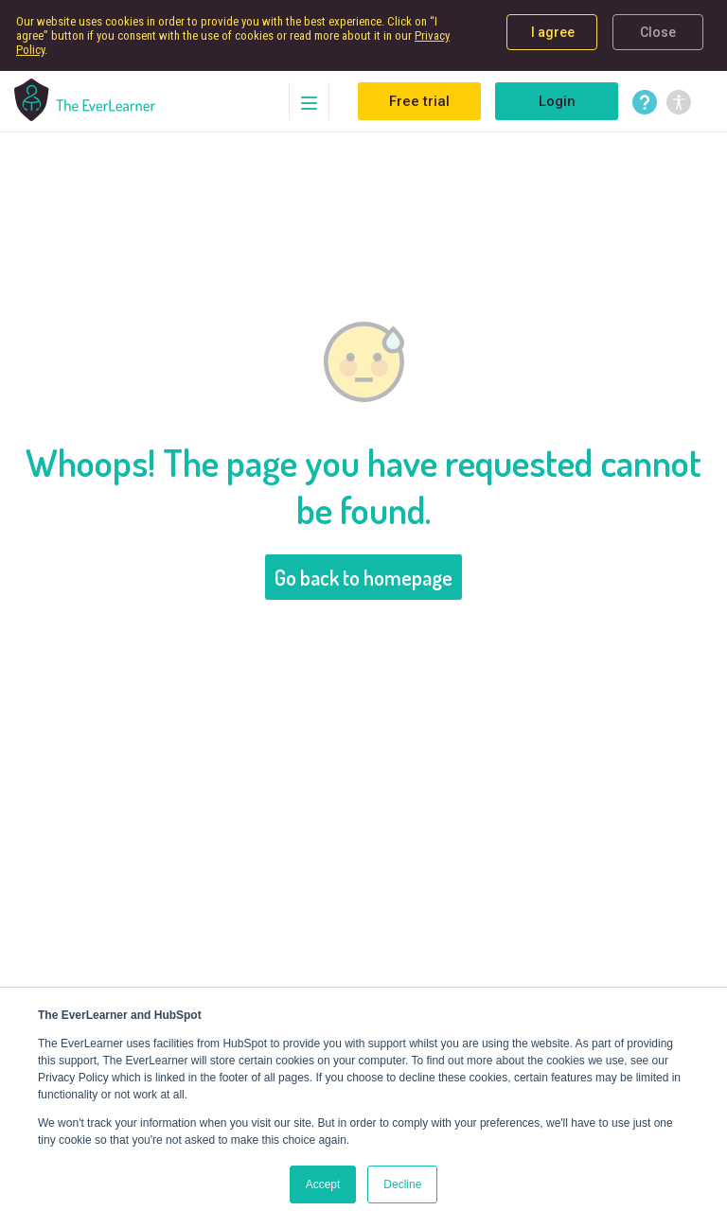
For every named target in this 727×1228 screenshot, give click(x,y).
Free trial (419, 101)
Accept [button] (323, 1184)
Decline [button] (402, 1184)
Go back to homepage (363, 577)
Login (557, 101)
